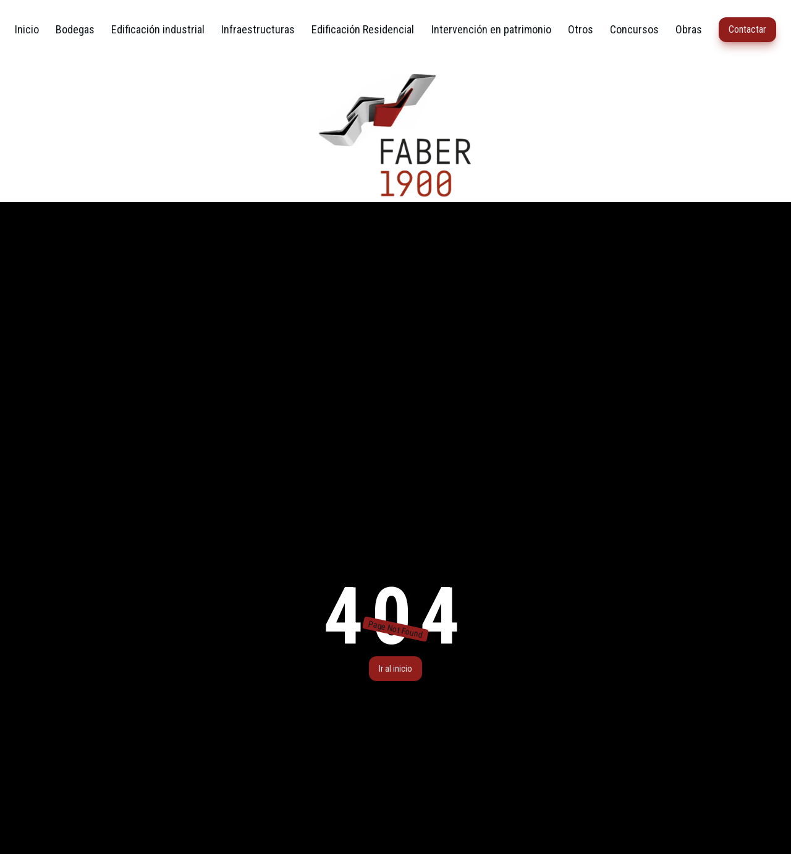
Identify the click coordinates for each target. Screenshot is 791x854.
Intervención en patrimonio (491, 29)
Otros (580, 29)
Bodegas (75, 29)
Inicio (27, 29)
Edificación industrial (158, 29)
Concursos (634, 29)
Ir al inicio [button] (395, 669)
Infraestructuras (258, 29)
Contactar (747, 29)
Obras (688, 29)
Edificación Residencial (362, 29)
